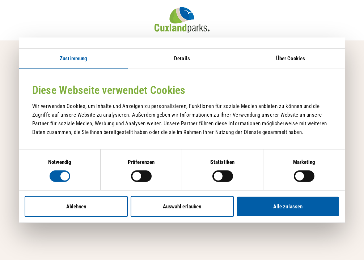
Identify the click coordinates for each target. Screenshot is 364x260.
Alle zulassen (287, 206)
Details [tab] (182, 58)
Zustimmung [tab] (73, 58)
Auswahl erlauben (182, 206)
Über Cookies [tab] (290, 58)
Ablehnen (76, 206)
